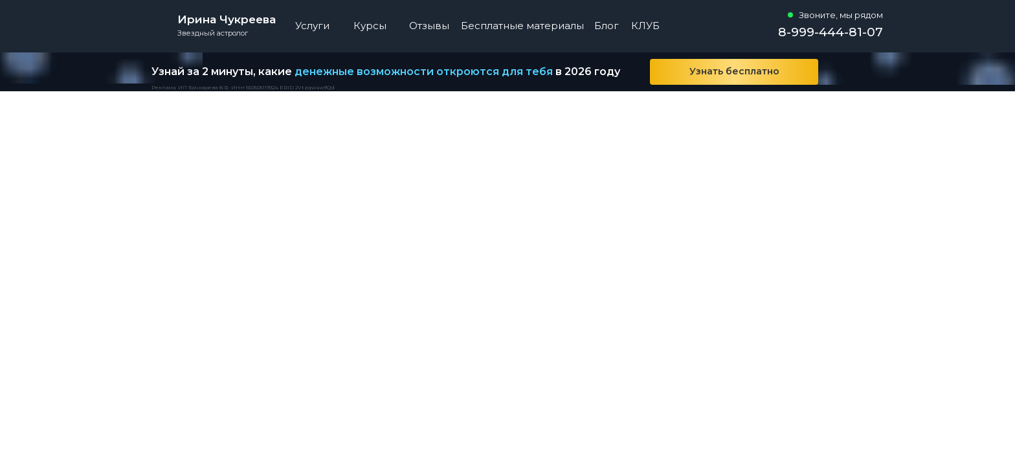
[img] (863, 72)
